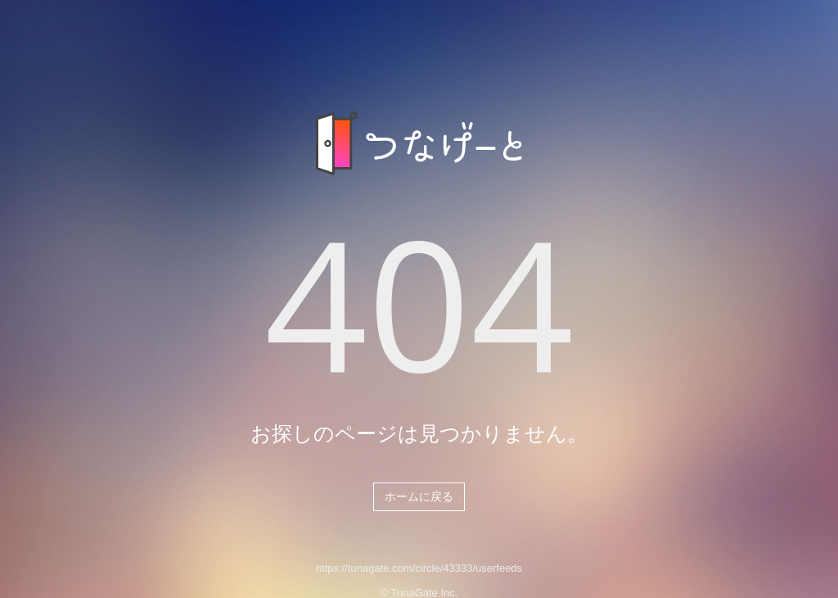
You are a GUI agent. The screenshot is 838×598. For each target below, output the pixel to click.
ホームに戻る (419, 496)
